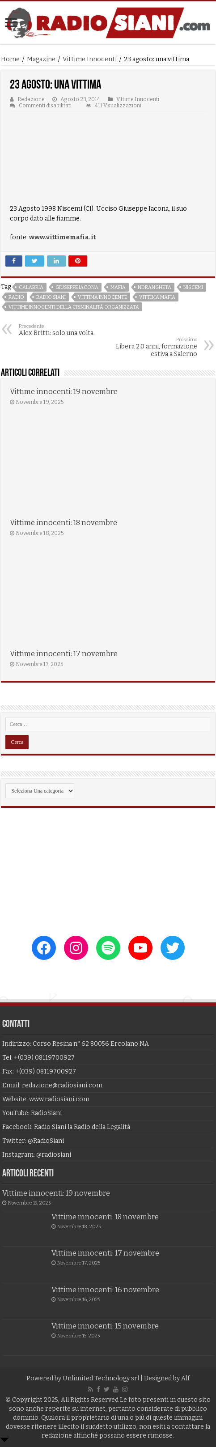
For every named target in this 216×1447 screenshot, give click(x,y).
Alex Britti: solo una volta (64, 330)
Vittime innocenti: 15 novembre (105, 1326)
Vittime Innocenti (90, 59)
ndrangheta (154, 287)
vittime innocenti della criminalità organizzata (73, 307)
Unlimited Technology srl (101, 1378)
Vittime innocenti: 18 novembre (63, 522)
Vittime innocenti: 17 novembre (64, 653)
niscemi (193, 287)
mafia (118, 287)
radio (16, 297)
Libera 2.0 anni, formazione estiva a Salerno (151, 347)
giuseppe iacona (76, 287)
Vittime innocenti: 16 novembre (105, 1290)
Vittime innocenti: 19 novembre (64, 391)
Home (10, 59)
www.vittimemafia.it (62, 237)
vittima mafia (157, 297)
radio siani (51, 297)
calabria (31, 287)
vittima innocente (102, 297)
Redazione (31, 99)
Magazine (41, 59)
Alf (185, 1378)
